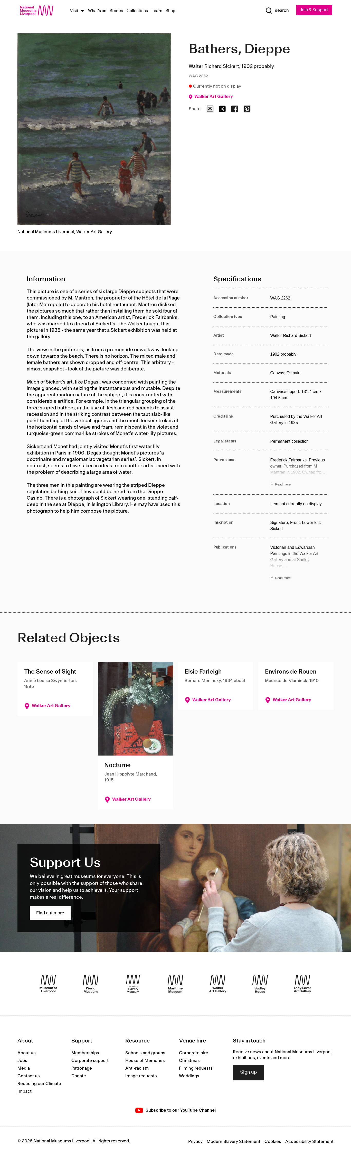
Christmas (189, 1061)
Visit (74, 11)
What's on (97, 11)
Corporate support (90, 1061)
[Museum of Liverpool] (48, 984)
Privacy (195, 1142)
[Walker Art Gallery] (218, 984)
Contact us (28, 1076)
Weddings (189, 1076)
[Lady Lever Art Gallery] (302, 984)
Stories (116, 11)
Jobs (22, 1061)
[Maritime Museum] (175, 984)
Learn (156, 11)
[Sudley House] (260, 984)
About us (26, 1053)
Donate (78, 1076)
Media (23, 1069)
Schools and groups (145, 1053)
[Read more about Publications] (298, 563)
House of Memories (145, 1061)
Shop (170, 11)
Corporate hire (193, 1053)
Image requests (141, 1076)
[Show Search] (275, 10)
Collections (137, 11)
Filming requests (196, 1069)
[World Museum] (91, 984)
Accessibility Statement (309, 1142)
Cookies (272, 1142)
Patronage (81, 1069)
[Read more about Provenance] (298, 473)
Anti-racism (137, 1069)
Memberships (85, 1053)
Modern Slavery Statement (233, 1142)
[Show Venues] (82, 11)
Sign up (248, 1073)
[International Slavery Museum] (133, 984)
